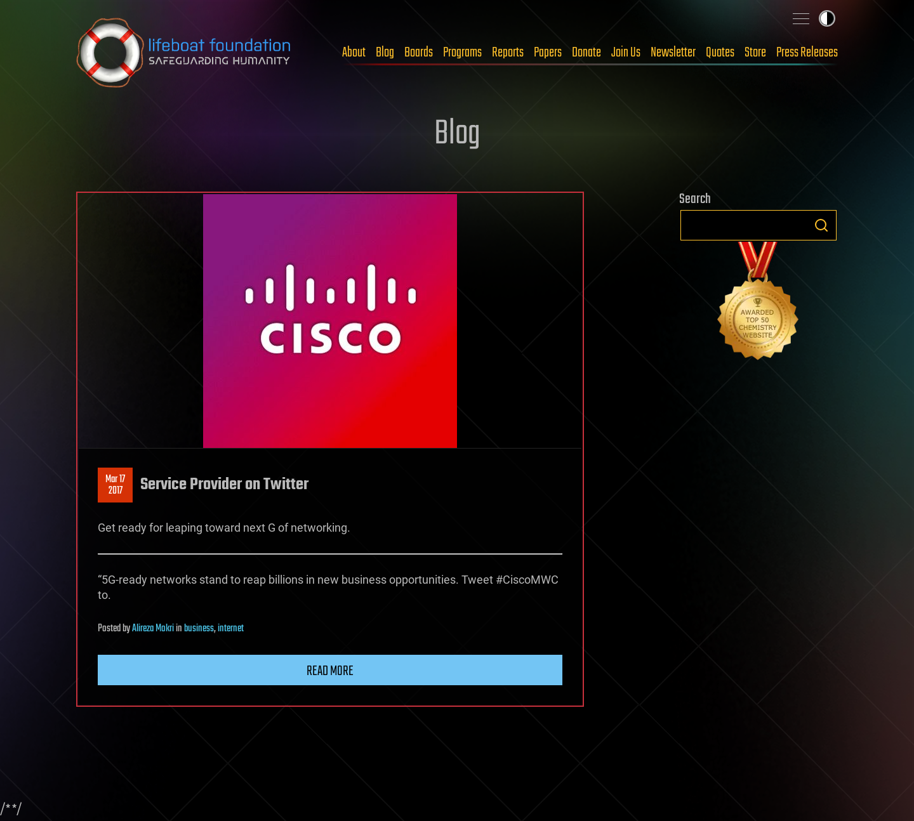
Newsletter (673, 52)
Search (821, 225)
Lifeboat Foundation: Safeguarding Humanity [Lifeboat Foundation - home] (184, 53)
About (354, 52)
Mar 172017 (115, 485)
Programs (462, 52)
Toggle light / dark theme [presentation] (827, 18)
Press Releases (807, 52)
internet (231, 629)
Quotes (720, 52)
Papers (548, 52)
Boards (418, 52)
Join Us (625, 52)
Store (755, 52)
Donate (586, 52)
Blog (385, 52)
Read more (330, 671)
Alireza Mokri (153, 629)
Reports (508, 52)
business (199, 629)
